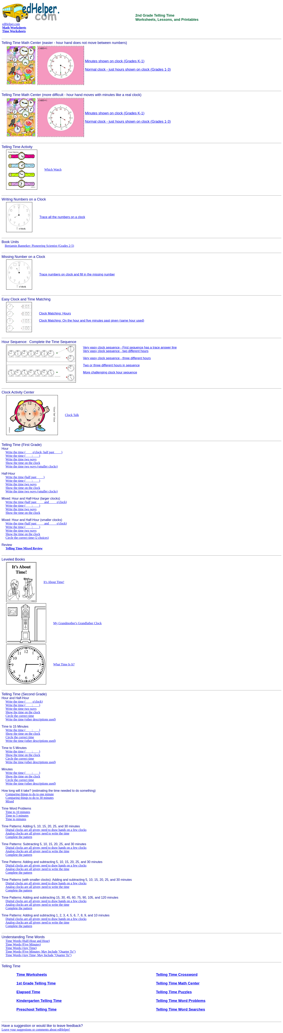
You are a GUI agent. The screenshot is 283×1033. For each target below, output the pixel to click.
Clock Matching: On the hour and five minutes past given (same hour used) (91, 320)
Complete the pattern (19, 837)
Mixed (10, 801)
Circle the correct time (20, 715)
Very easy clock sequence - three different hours (117, 358)
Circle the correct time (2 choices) (27, 537)
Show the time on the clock (23, 463)
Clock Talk (72, 415)
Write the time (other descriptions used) (31, 719)
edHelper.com (11, 24)
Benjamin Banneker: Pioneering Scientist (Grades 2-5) (39, 245)
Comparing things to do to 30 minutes (30, 797)
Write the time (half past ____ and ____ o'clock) (36, 502)
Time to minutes (16, 819)
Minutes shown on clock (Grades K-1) (114, 61)
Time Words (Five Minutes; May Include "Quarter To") (41, 951)
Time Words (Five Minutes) (23, 944)
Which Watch (53, 169)
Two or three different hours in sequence (111, 365)
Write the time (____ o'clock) (24, 701)
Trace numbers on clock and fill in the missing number (77, 274)
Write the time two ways (21, 459)
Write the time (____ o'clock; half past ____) (34, 452)
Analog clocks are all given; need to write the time (37, 833)
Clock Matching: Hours (55, 313)
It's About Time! (54, 582)
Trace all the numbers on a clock (62, 217)
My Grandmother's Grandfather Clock (77, 623)
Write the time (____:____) (23, 455)
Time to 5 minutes (17, 815)
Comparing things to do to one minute (30, 794)
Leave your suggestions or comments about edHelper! (36, 1029)
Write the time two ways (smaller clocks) (32, 466)
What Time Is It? (64, 664)
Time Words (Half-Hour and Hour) (28, 941)
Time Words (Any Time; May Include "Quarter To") (38, 955)
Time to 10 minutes (18, 812)
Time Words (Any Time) (21, 948)
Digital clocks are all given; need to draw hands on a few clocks (46, 830)
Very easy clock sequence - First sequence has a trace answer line (130, 347)
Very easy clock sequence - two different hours (116, 351)
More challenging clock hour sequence (110, 372)
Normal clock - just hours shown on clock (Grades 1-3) (128, 69)
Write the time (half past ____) (25, 477)
